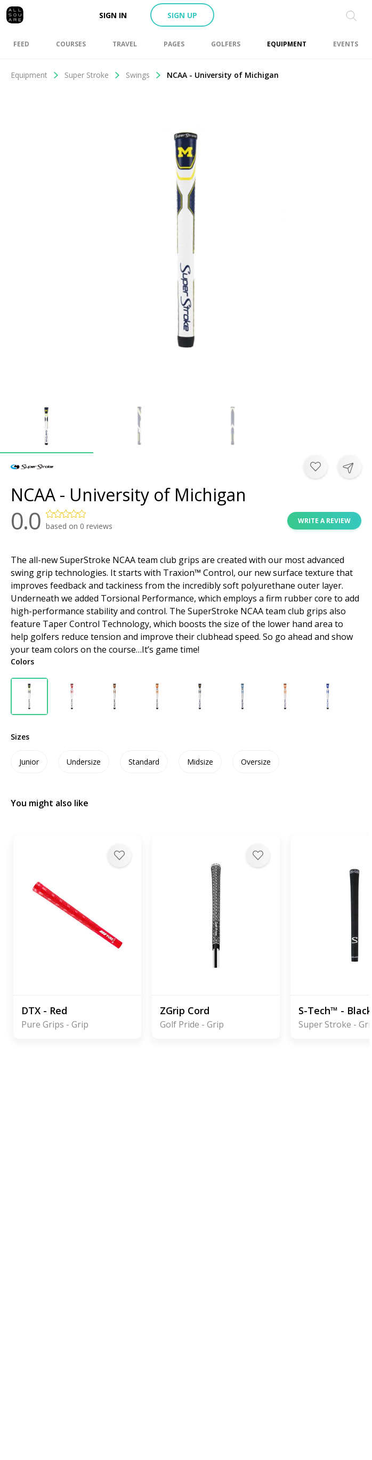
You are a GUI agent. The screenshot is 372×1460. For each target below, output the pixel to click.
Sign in (113, 15)
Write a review (324, 520)
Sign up (182, 15)
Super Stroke (92, 75)
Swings (143, 75)
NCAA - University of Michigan (223, 75)
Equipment (35, 75)
